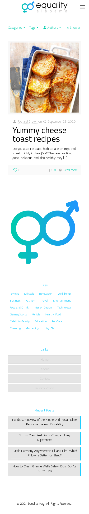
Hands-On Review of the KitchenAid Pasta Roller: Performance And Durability (44, 422)
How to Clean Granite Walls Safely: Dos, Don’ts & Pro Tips (44, 468)
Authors (52, 28)
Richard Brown (27, 121)
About (45, 369)
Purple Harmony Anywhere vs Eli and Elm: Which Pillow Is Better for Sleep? (45, 453)
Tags (34, 28)
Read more (71, 170)
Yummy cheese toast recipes (39, 134)
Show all (73, 28)
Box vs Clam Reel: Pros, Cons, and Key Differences (44, 437)
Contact (44, 379)
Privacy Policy (44, 388)
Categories (17, 28)
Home (44, 359)
